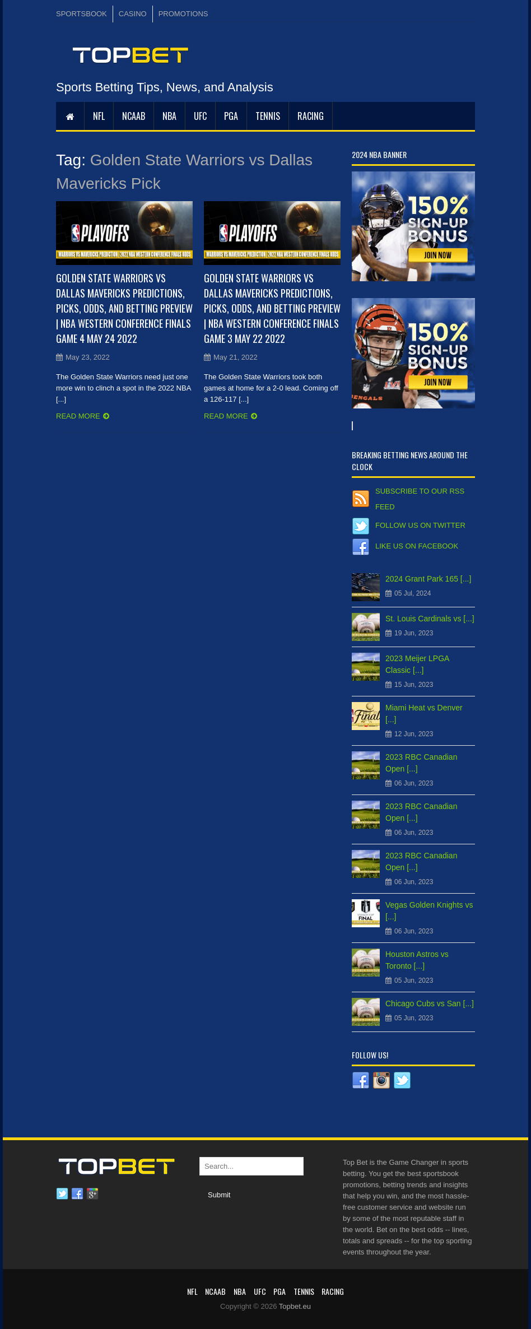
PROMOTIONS (183, 14)
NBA (169, 116)
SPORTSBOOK (81, 14)
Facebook (77, 1194)
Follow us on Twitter (420, 525)
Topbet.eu (295, 1306)
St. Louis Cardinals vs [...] (429, 618)
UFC (200, 116)
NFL (99, 116)
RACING (310, 116)
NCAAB (133, 116)
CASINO (133, 14)
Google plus (92, 1194)
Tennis (267, 116)
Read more (78, 416)
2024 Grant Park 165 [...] (428, 578)
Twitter (62, 1194)
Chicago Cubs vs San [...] (429, 1003)
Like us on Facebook (416, 546)
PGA (231, 116)
